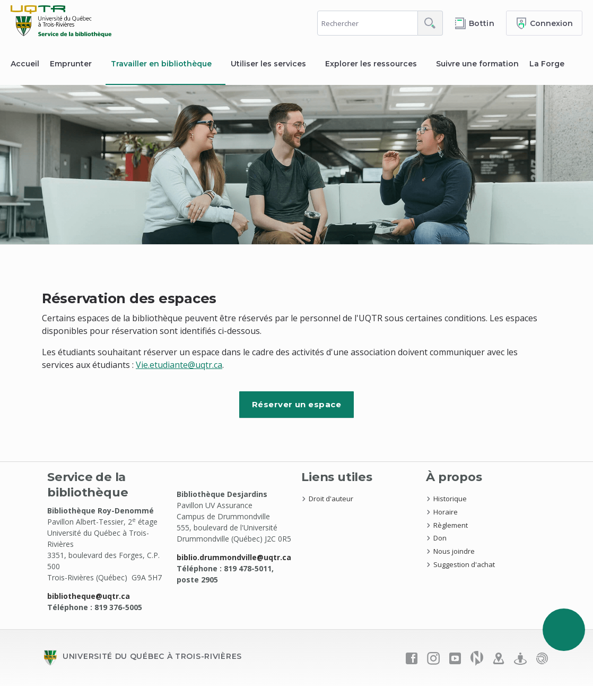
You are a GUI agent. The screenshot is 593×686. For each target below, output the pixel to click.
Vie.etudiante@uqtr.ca (179, 365)
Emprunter (71, 63)
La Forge (546, 63)
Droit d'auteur (331, 498)
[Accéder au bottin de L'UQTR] (474, 23)
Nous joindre (454, 551)
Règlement (450, 525)
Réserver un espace (296, 404)
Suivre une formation (477, 63)
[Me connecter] (544, 23)
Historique (450, 498)
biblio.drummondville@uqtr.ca (234, 557)
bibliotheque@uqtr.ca (88, 596)
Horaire (445, 512)
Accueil (25, 63)
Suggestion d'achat (464, 564)
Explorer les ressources (371, 63)
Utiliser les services (268, 63)
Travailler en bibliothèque (161, 63)
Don (440, 538)
